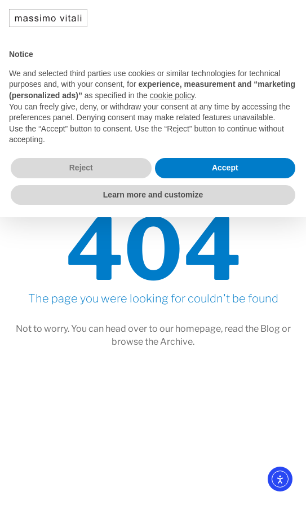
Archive (176, 341)
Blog (270, 328)
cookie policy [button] (172, 95)
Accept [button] (225, 167)
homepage (198, 328)
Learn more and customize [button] (153, 194)
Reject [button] (81, 167)
